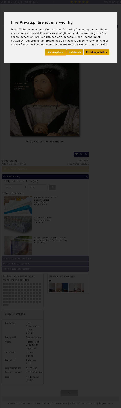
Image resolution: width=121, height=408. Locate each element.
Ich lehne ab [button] (75, 52)
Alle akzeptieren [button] (55, 52)
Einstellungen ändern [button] (96, 52)
